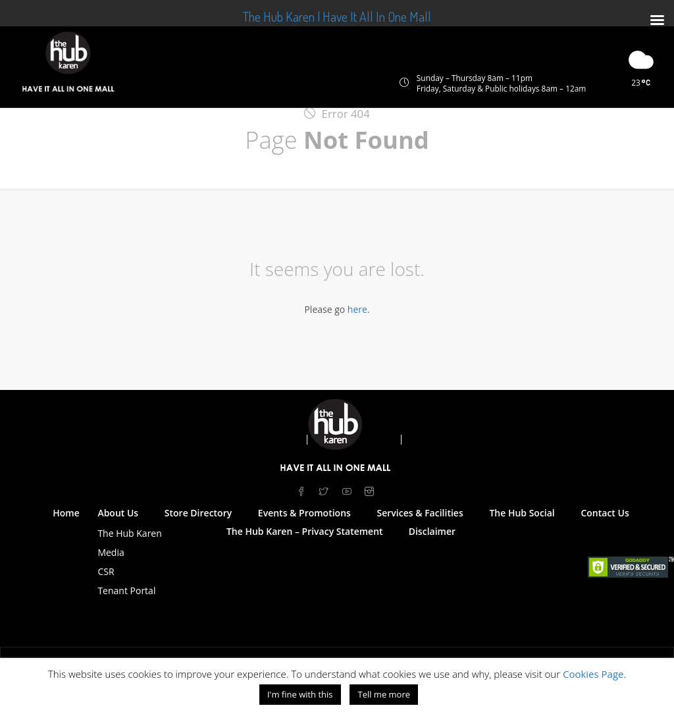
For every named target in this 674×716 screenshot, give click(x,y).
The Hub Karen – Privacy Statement (304, 531)
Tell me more (383, 694)
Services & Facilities (420, 513)
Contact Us (605, 513)
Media (110, 552)
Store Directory (198, 513)
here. (359, 309)
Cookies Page (593, 673)
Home (66, 513)
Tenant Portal (126, 590)
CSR (105, 571)
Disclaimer (432, 531)
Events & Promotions (304, 513)
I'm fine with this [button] (300, 694)
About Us (117, 513)
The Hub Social (521, 513)
